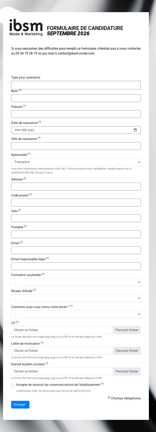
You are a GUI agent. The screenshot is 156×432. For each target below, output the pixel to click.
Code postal (21, 195)
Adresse (18, 179)
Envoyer (20, 404)
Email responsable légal (30, 259)
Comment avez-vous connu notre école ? (42, 307)
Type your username (25, 77)
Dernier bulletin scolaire (29, 364)
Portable (19, 227)
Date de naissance (26, 123)
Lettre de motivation (27, 343)
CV (15, 323)
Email (17, 243)
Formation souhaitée (27, 275)
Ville (16, 211)
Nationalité (20, 155)
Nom (16, 91)
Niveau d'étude (23, 291)
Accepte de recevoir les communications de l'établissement (60, 384)
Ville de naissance (25, 139)
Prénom (18, 107)
